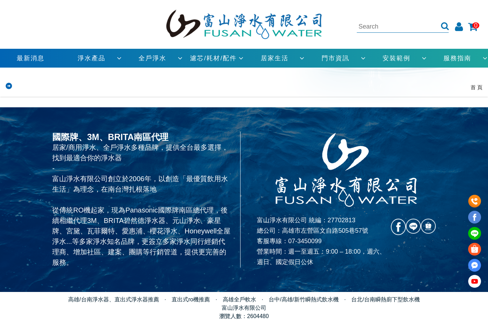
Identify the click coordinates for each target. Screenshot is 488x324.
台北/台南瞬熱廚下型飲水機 (385, 299)
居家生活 (275, 58)
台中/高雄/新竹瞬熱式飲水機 (304, 299)
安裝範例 (396, 58)
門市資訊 (335, 58)
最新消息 (31, 58)
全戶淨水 (152, 58)
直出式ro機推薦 (191, 299)
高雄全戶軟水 (239, 299)
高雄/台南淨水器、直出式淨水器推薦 (113, 299)
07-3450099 (305, 241)
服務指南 (457, 58)
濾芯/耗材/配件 (213, 58)
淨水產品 (91, 58)
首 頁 (476, 87)
